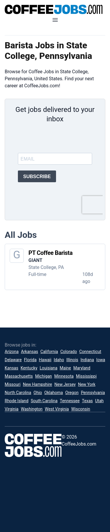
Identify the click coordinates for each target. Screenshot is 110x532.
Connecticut (90, 351)
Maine (65, 368)
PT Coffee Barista (50, 252)
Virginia (11, 409)
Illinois (72, 359)
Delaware (13, 359)
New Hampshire (37, 384)
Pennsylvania (93, 392)
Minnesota (64, 376)
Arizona (11, 351)
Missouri (13, 384)
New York (86, 384)
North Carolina (18, 392)
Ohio (37, 392)
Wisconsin (80, 409)
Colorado (68, 351)
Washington (32, 409)
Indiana (87, 359)
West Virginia (57, 409)
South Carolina (44, 400)
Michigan (43, 376)
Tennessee (69, 400)
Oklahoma (53, 392)
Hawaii (45, 359)
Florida (30, 359)
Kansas (11, 368)
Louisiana (48, 368)
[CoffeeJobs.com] (55, 9)
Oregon (71, 392)
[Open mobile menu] (55, 19)
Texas (87, 400)
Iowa (100, 359)
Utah (99, 400)
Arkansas (29, 351)
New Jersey (64, 384)
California (49, 351)
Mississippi (86, 376)
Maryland (81, 368)
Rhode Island (16, 400)
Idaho (59, 359)
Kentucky (29, 368)
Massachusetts (19, 376)
